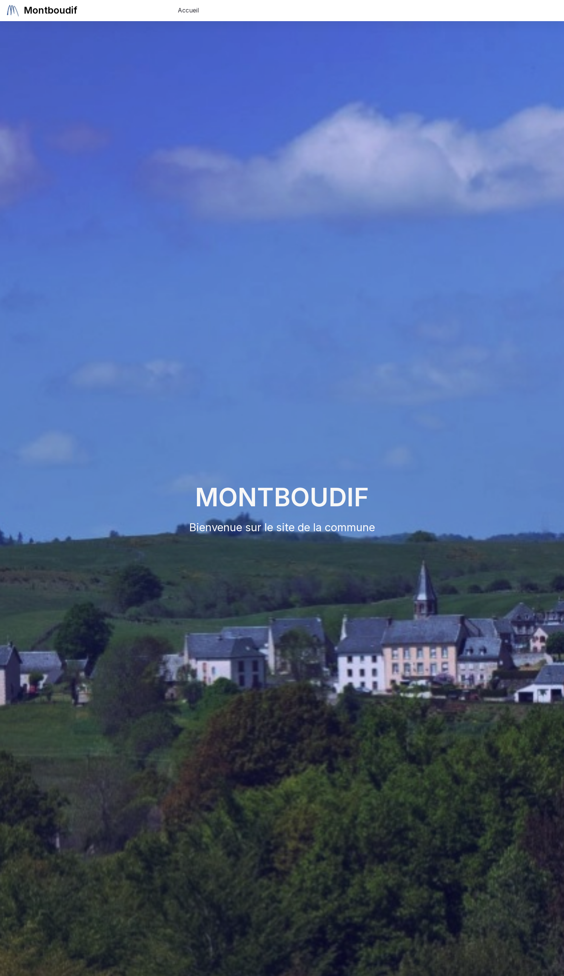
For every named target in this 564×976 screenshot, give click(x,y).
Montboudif (54, 10)
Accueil (188, 10)
